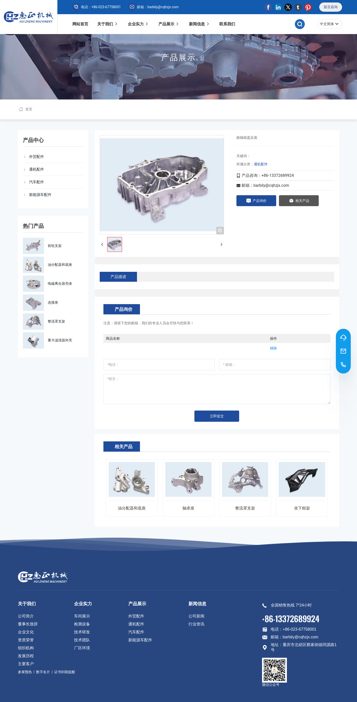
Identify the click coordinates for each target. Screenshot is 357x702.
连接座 (53, 302)
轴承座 (188, 508)
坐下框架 (302, 508)
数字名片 (43, 672)
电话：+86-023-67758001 (96, 7)
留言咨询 (331, 7)
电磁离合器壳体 (60, 283)
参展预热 (25, 672)
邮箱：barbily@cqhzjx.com (153, 7)
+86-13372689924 (290, 618)
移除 (273, 348)
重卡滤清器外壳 (60, 340)
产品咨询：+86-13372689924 (268, 175)
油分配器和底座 (60, 265)
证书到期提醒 (64, 672)
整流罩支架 (56, 321)
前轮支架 (55, 246)
